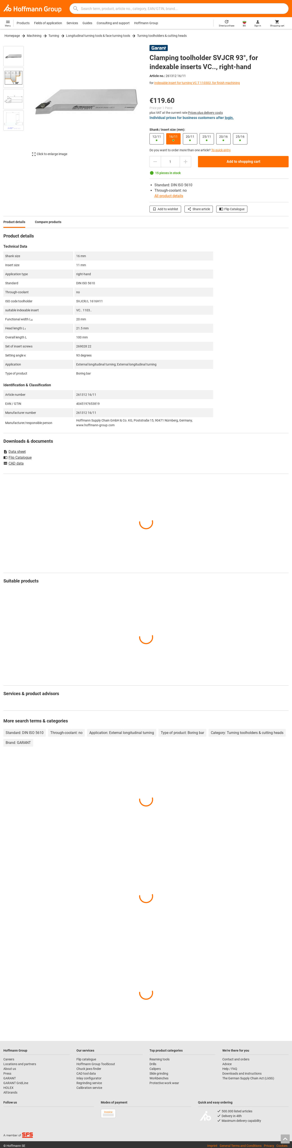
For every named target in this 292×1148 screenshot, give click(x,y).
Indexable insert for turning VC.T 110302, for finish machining (197, 83)
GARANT (9, 1078)
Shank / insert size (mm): (167, 129)
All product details (168, 196)
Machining (34, 35)
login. (229, 118)
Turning (53, 35)
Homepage (12, 35)
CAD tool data (86, 1073)
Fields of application (48, 23)
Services (72, 23)
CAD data (13, 463)
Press (7, 1073)
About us (9, 1069)
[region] (16, 103)
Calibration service (89, 1088)
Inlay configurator (88, 1078)
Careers (8, 1059)
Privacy (269, 1146)
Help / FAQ (229, 1069)
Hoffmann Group (146, 23)
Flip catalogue (86, 1059)
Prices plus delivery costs (205, 112)
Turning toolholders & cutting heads (162, 35)
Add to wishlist (165, 209)
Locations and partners (19, 1064)
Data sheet (14, 451)
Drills (152, 1064)
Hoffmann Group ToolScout (95, 1064)
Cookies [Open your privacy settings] (281, 1146)
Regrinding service (89, 1083)
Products (23, 23)
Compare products (48, 222)
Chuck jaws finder (88, 1069)
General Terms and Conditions (241, 1146)
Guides (87, 23)
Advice (227, 1064)
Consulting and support (113, 23)
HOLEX (8, 1088)
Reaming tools (159, 1059)
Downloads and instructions (242, 1073)
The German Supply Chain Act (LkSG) (248, 1078)
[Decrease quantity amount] (155, 161)
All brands (10, 1092)
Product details (14, 222)
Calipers (155, 1069)
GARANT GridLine (15, 1083)
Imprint (212, 1146)
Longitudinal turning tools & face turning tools (98, 35)
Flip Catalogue (231, 209)
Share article (198, 209)
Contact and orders (235, 1059)
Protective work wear (164, 1083)
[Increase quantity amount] (185, 161)
